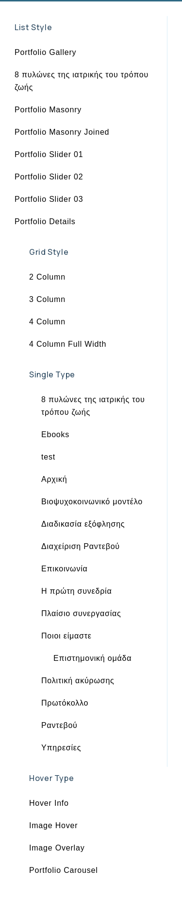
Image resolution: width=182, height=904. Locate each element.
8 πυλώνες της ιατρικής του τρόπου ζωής (82, 81)
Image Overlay (56, 848)
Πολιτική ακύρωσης (78, 680)
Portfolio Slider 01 (49, 154)
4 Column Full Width (67, 344)
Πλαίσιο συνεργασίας (81, 613)
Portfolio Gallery (45, 52)
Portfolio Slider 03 (49, 199)
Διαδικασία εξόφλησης (83, 524)
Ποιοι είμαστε (66, 636)
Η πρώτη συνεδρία (76, 591)
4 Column (47, 322)
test (48, 457)
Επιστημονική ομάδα (92, 658)
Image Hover (53, 825)
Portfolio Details (45, 221)
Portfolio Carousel (63, 870)
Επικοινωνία (64, 569)
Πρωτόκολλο (64, 703)
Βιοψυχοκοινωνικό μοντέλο (92, 501)
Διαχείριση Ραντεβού (80, 546)
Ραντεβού (59, 725)
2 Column (47, 277)
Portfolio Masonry (48, 110)
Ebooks (55, 434)
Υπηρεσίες (61, 748)
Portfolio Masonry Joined (62, 132)
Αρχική (54, 479)
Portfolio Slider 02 (49, 177)
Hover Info (49, 803)
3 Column (47, 299)
